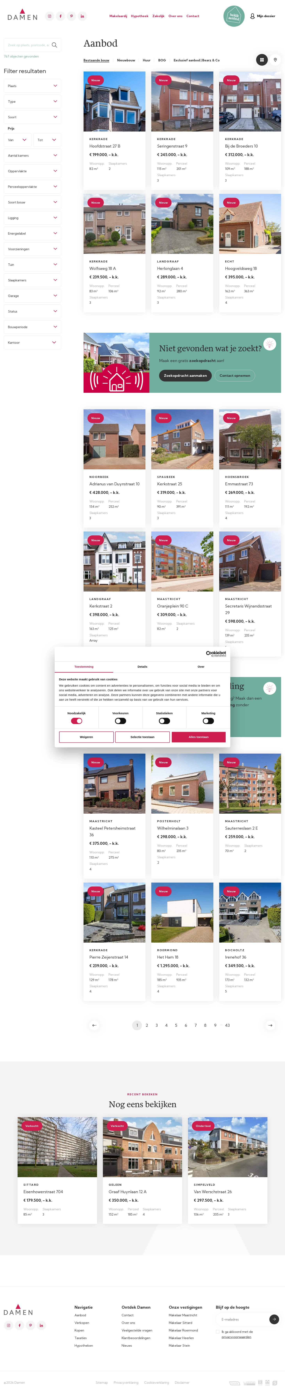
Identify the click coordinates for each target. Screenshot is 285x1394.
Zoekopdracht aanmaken (185, 375)
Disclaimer (182, 1382)
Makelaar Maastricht (183, 1315)
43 (227, 1025)
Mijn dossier (262, 16)
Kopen (79, 1330)
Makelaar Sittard (180, 1323)
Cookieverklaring (156, 1382)
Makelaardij (118, 16)
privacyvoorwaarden (236, 1337)
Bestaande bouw (96, 60)
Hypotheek (140, 16)
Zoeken (56, 45)
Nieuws (127, 1345)
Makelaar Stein (179, 1345)
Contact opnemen (235, 375)
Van (10, 140)
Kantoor (14, 342)
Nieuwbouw (126, 60)
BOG (162, 60)
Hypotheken (84, 1345)
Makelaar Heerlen (181, 1338)
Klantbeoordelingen (136, 1338)
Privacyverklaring (126, 1382)
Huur (147, 60)
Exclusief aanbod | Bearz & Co (197, 60)
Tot (40, 140)
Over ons (175, 16)
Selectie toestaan (143, 737)
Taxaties (81, 1338)
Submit (274, 1319)
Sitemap (102, 1382)
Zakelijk (158, 16)
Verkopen (82, 1323)
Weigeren (86, 737)
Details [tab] (142, 666)
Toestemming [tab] (84, 666)
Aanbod (80, 1315)
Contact (192, 16)
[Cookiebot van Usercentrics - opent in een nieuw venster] (209, 654)
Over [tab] (201, 666)
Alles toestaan (199, 737)
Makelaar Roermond (183, 1330)
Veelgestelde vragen (137, 1330)
